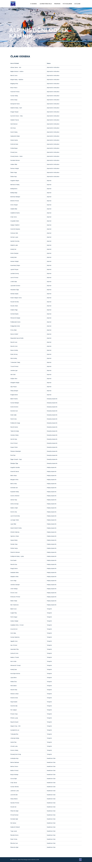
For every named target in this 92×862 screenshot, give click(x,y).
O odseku (34, 3)
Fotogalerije (67, 3)
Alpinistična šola (46, 3)
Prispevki (57, 3)
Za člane (77, 3)
